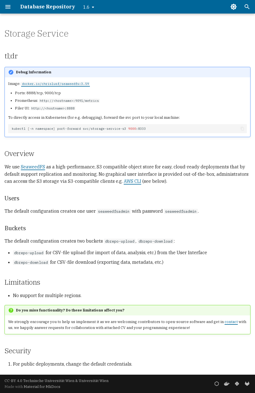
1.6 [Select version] (86, 7)
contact (231, 321)
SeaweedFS (33, 167)
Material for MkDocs (42, 386)
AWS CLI (132, 181)
